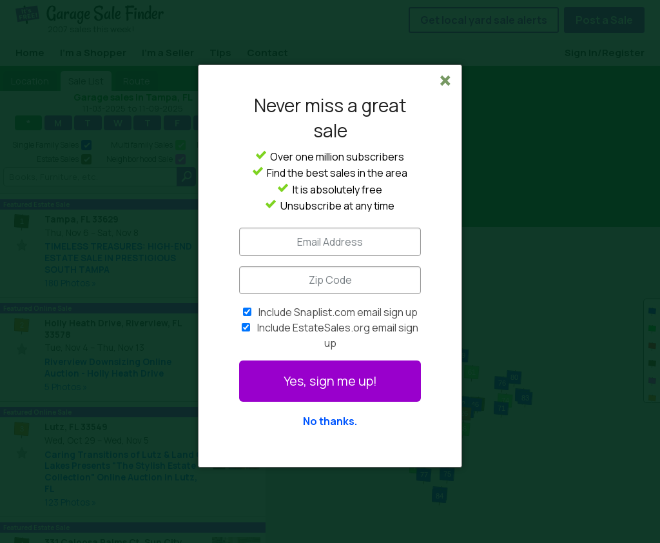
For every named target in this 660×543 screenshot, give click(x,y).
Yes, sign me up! (330, 381)
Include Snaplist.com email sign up (338, 312)
